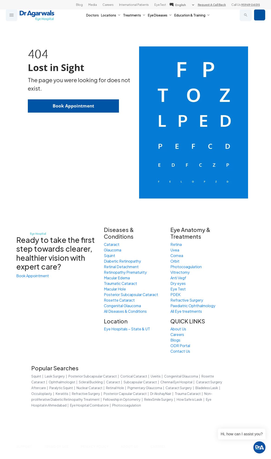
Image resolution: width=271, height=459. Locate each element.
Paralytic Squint (61, 388)
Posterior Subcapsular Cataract (131, 294)
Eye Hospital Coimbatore (89, 405)
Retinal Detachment (121, 266)
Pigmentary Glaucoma (145, 388)
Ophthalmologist (62, 382)
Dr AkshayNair (160, 393)
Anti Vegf (178, 277)
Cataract (111, 244)
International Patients (134, 5)
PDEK (175, 294)
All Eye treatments (186, 311)
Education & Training (192, 18)
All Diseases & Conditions (125, 311)
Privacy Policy (99, 446)
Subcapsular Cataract (140, 382)
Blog (79, 5)
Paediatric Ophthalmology (192, 305)
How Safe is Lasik (189, 399)
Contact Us (180, 351)
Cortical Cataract (133, 376)
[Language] (184, 5)
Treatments (134, 18)
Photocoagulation (186, 266)
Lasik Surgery (55, 376)
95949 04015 (250, 5)
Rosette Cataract (119, 300)
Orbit (174, 261)
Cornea (176, 255)
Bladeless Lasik (206, 388)
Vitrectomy (180, 272)
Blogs (175, 340)
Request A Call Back (212, 5)
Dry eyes (178, 283)
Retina (176, 244)
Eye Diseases (160, 18)
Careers (108, 5)
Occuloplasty (41, 393)
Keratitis (62, 393)
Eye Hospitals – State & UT (127, 328)
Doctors (92, 18)
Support (24, 446)
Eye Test (160, 5)
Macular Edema (117, 277)
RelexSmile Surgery (158, 399)
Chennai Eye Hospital (176, 382)
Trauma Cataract (188, 393)
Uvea (174, 249)
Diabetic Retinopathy (122, 261)
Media (92, 5)
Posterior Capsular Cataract (125, 393)
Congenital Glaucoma (122, 305)
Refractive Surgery (186, 300)
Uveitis (156, 376)
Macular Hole (115, 288)
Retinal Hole (115, 388)
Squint (109, 255)
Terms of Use (59, 446)
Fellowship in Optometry (122, 399)
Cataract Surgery (179, 388)
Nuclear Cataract (89, 388)
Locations (111, 18)
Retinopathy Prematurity (125, 272)
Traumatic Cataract (120, 283)
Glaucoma (112, 249)
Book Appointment (259, 19)
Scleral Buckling (91, 382)
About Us (178, 328)
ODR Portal (180, 345)
